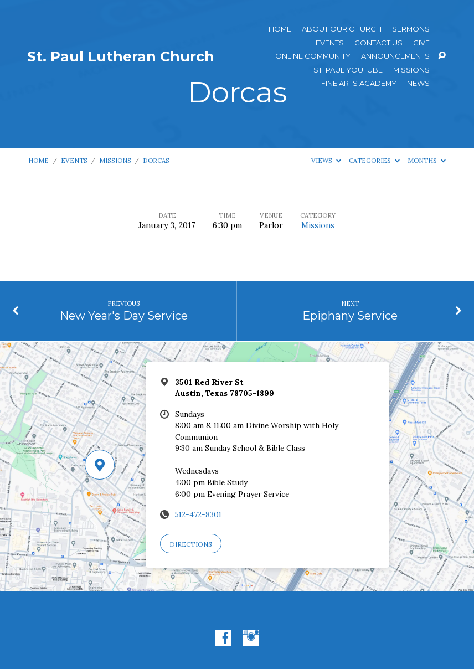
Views (326, 160)
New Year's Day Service (124, 315)
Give (421, 43)
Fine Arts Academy (358, 83)
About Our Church (342, 29)
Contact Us (378, 43)
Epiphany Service (350, 315)
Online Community (313, 56)
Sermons (411, 29)
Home (280, 29)
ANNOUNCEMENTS (395, 56)
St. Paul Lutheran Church (120, 56)
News (418, 83)
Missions (411, 70)
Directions (190, 544)
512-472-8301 (198, 514)
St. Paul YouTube (348, 70)
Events (330, 43)
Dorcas (156, 160)
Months (427, 160)
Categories (374, 160)
